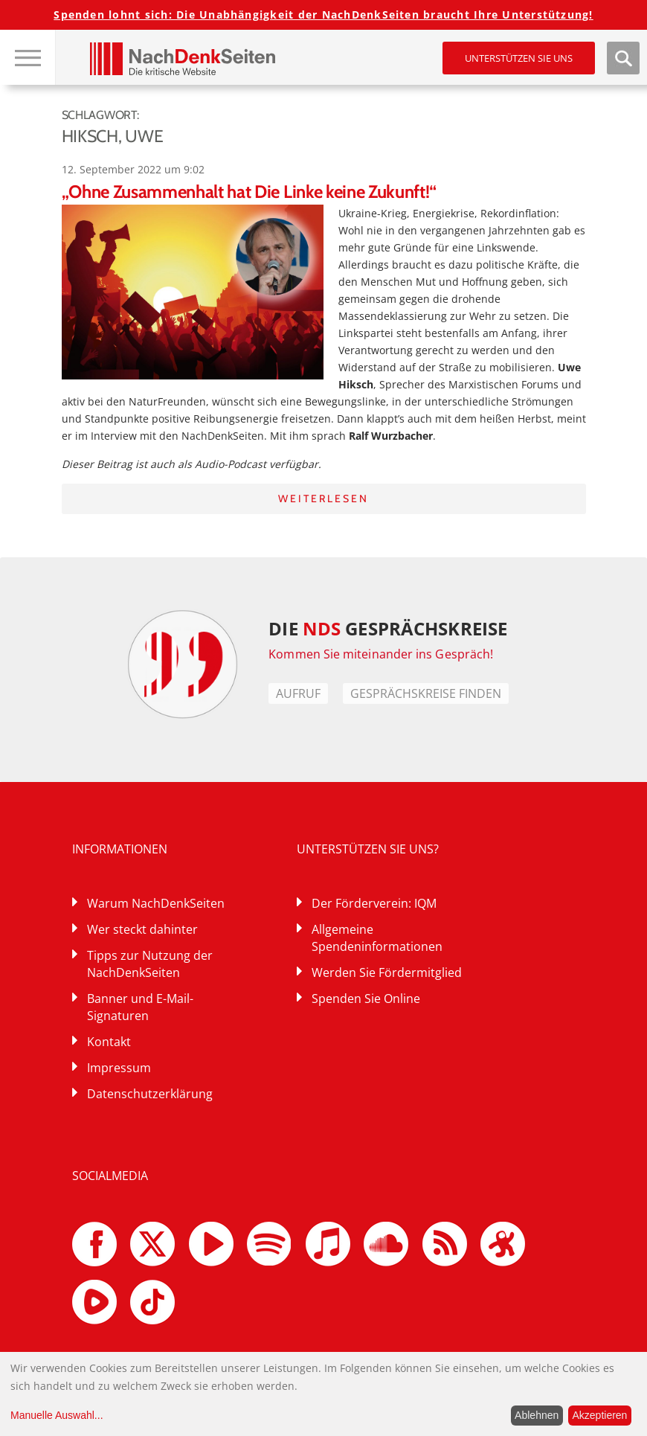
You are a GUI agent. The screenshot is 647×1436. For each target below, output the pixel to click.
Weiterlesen (323, 498)
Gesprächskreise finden (425, 693)
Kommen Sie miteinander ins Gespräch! (380, 654)
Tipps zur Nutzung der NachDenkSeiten (150, 964)
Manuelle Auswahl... (56, 1415)
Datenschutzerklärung (150, 1094)
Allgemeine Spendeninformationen (377, 938)
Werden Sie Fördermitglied (387, 972)
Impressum (119, 1068)
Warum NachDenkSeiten (156, 903)
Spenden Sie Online (366, 998)
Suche (623, 58)
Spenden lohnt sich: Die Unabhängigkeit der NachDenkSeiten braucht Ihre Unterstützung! (323, 14)
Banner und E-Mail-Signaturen (140, 1007)
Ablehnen (537, 1415)
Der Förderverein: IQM (374, 903)
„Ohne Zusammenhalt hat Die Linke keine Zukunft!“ (249, 191)
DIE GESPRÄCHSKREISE (387, 628)
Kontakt (109, 1041)
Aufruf (298, 693)
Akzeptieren (599, 1415)
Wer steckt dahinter (142, 929)
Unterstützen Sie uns (519, 58)
